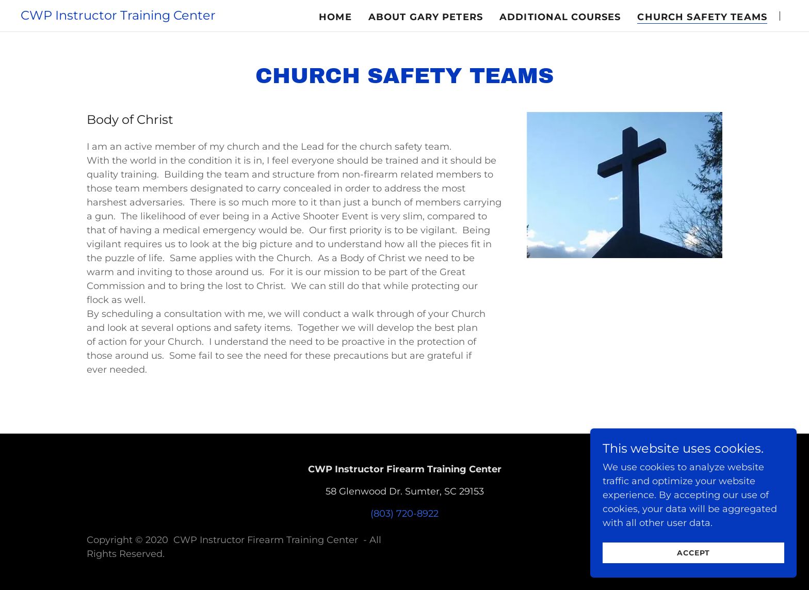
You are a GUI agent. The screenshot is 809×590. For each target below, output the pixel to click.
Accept (693, 574)
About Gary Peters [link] (425, 17)
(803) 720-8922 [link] (404, 513)
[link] (118, 16)
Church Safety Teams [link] (702, 17)
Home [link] (335, 17)
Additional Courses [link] (560, 17)
